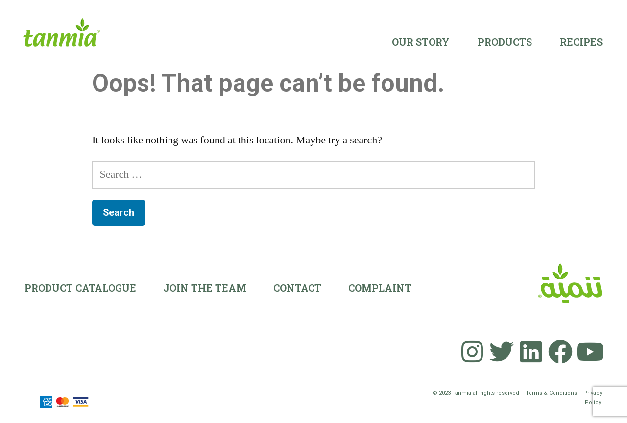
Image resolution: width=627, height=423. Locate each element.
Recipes (581, 42)
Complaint (379, 288)
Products (505, 42)
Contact (297, 288)
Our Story (421, 42)
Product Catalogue (80, 288)
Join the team (204, 288)
